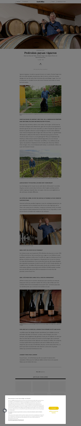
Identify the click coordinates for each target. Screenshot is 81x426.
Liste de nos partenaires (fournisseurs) (16, 420)
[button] (5, 411)
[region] (35, 409)
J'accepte (53, 408)
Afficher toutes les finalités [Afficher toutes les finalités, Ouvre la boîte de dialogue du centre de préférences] (53, 412)
